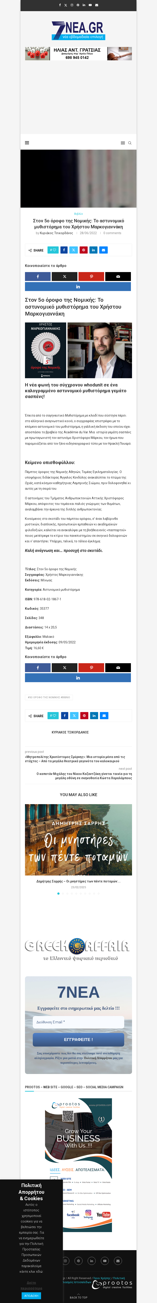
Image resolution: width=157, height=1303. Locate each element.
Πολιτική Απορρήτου (98, 1058)
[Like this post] (54, 250)
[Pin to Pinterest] (84, 250)
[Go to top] (78, 1297)
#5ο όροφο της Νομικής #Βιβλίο (49, 697)
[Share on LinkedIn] (93, 250)
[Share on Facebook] (64, 250)
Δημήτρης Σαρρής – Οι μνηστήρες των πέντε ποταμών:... (78, 881)
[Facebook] (60, 5)
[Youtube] (90, 5)
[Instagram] (72, 5)
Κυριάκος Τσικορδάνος (56, 233)
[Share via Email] (103, 250)
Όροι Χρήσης (102, 1278)
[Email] (96, 5)
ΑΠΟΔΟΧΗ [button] (31, 1295)
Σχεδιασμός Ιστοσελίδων (74, 1282)
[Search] (130, 142)
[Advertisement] (78, 103)
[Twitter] (65, 5)
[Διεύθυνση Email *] (78, 1022)
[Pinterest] (78, 5)
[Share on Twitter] (73, 250)
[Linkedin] (84, 5)
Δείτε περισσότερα (31, 1285)
